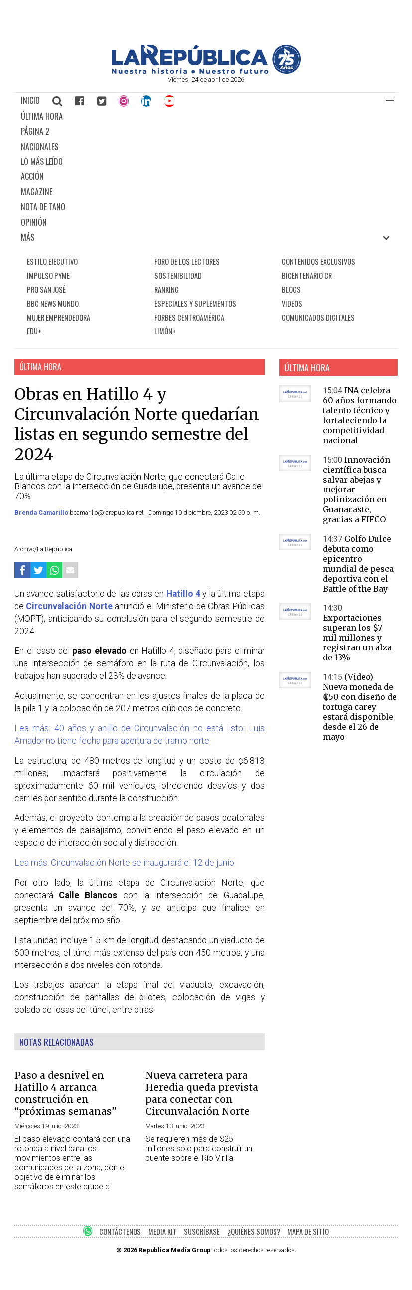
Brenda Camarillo (42, 512)
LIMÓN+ (165, 331)
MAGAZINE (36, 192)
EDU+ (34, 331)
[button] (390, 101)
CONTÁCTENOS (120, 1231)
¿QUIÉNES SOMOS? (253, 1231)
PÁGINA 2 (35, 131)
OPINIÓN (34, 222)
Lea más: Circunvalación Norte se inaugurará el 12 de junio (124, 863)
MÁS (27, 237)
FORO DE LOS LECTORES (187, 261)
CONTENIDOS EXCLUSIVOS (318, 261)
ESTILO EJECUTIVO (52, 261)
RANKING (166, 289)
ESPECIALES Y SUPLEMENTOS (195, 303)
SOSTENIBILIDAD (178, 275)
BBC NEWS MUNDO (53, 303)
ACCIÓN (32, 176)
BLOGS (291, 289)
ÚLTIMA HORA (42, 116)
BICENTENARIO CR (307, 275)
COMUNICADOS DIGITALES (318, 317)
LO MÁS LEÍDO (42, 161)
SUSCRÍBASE (202, 1231)
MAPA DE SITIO (308, 1231)
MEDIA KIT (162, 1231)
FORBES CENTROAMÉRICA (189, 317)
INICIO (30, 100)
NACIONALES (39, 147)
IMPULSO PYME (48, 275)
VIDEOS (292, 303)
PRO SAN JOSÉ (46, 289)
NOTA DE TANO (43, 207)
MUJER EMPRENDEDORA (58, 317)
